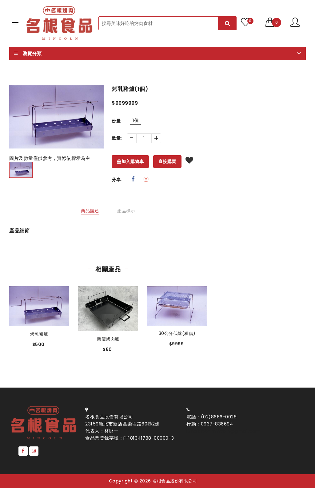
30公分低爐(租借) (177, 333)
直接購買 (167, 161)
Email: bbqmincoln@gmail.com (223, 431)
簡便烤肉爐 (108, 339)
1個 (135, 120)
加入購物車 (130, 161)
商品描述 (90, 211)
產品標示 (126, 211)
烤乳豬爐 (39, 334)
